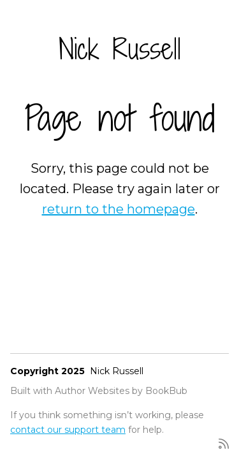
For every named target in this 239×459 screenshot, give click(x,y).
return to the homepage (118, 209)
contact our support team (68, 429)
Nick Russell (120, 48)
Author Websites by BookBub (121, 391)
